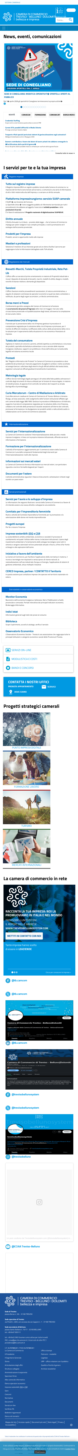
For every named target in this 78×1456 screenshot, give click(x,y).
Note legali (52, 1422)
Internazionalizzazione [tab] (18, 424)
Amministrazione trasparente (16, 1372)
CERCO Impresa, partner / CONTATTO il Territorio (33, 571)
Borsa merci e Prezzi (17, 303)
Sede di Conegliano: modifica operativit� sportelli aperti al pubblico (37, 95)
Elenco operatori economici (15, 1383)
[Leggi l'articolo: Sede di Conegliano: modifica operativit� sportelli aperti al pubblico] (5, 103)
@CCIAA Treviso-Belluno (23, 1246)
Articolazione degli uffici (14, 1365)
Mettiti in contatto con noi (24, 936)
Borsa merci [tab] (69, 114)
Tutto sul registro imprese (20, 184)
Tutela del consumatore (19, 340)
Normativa (9, 1398)
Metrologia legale (16, 375)
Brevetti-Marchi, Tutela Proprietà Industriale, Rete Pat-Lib (37, 271)
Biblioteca (11, 621)
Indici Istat (12, 612)
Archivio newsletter (48, 1368)
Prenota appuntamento (20, 686)
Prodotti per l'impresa (18, 234)
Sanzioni (10, 288)
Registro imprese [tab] (16, 176)
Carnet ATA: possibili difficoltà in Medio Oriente (23, 127)
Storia (7, 1361)
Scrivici (48, 686)
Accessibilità (10, 1424)
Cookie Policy (70, 1448)
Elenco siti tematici (12, 1416)
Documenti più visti (39, 1422)
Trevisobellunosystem (14, 1102)
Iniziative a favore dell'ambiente (24, 553)
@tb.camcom (16, 980)
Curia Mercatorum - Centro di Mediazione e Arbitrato (35, 393)
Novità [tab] (12, 114)
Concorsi (8, 1394)
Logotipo (44, 1357)
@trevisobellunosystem (22, 1094)
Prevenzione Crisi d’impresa (21, 320)
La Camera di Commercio (14, 1350)
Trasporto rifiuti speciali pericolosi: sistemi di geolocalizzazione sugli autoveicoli (35, 134)
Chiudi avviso (40, 1452)
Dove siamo (17, 691)
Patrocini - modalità (48, 1354)
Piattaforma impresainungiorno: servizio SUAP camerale (38, 199)
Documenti (9, 1401)
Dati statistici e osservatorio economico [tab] (25, 589)
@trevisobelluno (18, 1156)
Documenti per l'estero (19, 473)
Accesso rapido (24, 1422)
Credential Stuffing (12, 120)
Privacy (61, 1422)
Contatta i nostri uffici (28, 682)
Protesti (10, 358)
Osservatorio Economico (20, 631)
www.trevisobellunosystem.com (27, 928)
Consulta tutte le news (64, 153)
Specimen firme (11, 1376)
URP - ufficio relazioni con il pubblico (54, 1361)
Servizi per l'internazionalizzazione (25, 431)
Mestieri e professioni (18, 243)
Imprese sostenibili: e (23, 533)
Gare (6, 1390)
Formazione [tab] (40, 114)
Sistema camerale (12, 2)
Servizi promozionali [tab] (17, 491)
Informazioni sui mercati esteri (23, 461)
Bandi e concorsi (23, 668)
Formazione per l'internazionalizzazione (28, 446)
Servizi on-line (21, 650)
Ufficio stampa (46, 1350)
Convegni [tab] (26, 114)
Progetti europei (15, 524)
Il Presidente (9, 1354)
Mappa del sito (11, 1422)
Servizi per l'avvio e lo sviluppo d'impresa (29, 499)
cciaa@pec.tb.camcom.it (18, 1340)
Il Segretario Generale (13, 1357)
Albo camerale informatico (15, 1379)
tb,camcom (10, 988)
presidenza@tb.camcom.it (15, 1342)
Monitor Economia (16, 597)
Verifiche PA (9, 1409)
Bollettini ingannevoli (13, 1412)
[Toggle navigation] (4, 28)
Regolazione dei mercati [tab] (19, 261)
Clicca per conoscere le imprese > (58, 972)
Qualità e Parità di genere (51, 1365)
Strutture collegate (12, 1368)
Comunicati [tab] (55, 114)
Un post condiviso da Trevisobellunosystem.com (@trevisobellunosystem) (37, 1238)
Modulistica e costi (24, 659)
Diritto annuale (14, 219)
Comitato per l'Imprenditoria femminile (28, 511)
